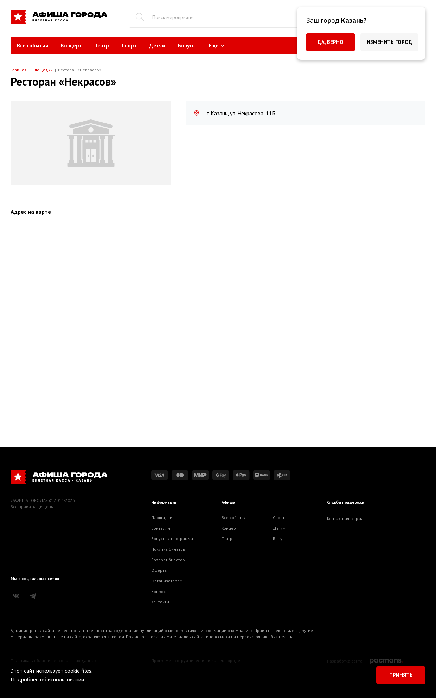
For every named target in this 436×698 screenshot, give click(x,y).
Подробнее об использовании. (48, 679)
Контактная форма (345, 518)
